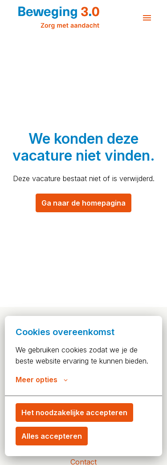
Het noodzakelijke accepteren (74, 412)
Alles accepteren (51, 436)
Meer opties (42, 379)
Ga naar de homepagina (83, 202)
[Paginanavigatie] (147, 18)
